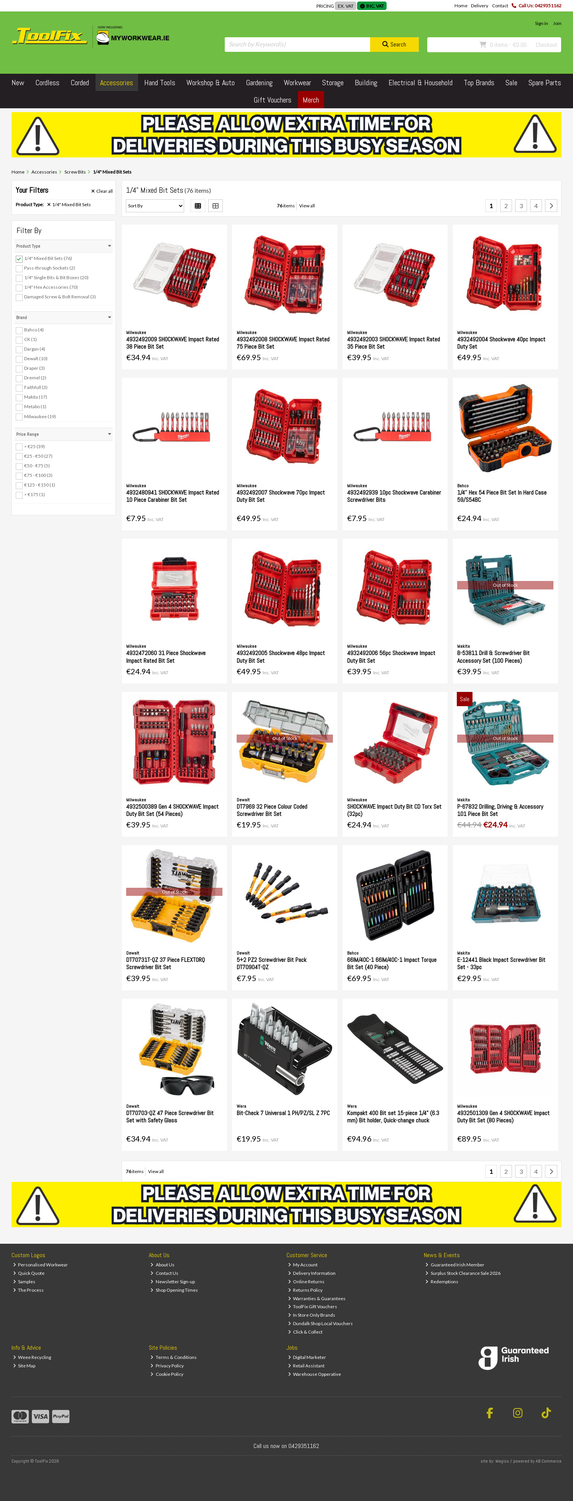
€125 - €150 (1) (39, 485)
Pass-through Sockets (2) (49, 268)
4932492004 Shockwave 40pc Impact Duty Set (501, 343)
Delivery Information (312, 1273)
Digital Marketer (307, 1357)
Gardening (259, 83)
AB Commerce (548, 1461)
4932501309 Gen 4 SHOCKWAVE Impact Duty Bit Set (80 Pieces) (503, 1116)
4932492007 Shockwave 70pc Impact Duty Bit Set (281, 496)
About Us (162, 1265)
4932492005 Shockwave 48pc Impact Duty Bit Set (281, 656)
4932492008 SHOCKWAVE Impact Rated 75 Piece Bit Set (283, 343)
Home (461, 5)
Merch (311, 100)
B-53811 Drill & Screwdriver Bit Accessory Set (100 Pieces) (493, 656)
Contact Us (164, 1273)
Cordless (47, 83)
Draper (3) (34, 368)
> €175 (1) (34, 494)
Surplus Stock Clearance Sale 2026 (463, 1273)
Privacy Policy (167, 1366)
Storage (333, 83)
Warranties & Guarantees (317, 1298)
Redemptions (441, 1281)
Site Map (24, 1366)
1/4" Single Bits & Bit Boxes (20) (56, 277)
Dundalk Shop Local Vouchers (320, 1323)
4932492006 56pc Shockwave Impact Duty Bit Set (391, 656)
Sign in (541, 23)
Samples (24, 1281)
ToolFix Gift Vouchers (313, 1306)
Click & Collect (305, 1332)
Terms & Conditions (173, 1357)
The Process (28, 1290)
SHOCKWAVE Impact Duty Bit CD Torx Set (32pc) (394, 810)
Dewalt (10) (36, 358)
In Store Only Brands (312, 1315)
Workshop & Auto (210, 83)
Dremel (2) (35, 378)
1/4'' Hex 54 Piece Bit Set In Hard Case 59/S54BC (502, 496)
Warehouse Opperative (314, 1374)
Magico (502, 1461)
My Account (303, 1265)
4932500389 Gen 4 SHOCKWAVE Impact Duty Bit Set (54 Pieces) (172, 810)
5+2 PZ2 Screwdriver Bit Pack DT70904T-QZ (271, 963)
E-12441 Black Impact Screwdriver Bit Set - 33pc (501, 963)
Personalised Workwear (40, 1265)
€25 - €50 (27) (38, 455)
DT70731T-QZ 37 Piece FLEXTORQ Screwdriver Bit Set (165, 963)
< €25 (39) (34, 446)
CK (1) (30, 339)
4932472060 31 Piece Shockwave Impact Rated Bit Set (166, 656)
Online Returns (306, 1281)
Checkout (546, 45)
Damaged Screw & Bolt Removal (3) (60, 297)
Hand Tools (159, 83)
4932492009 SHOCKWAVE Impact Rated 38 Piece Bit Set (172, 343)
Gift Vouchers (272, 100)
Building (366, 83)
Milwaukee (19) (40, 416)
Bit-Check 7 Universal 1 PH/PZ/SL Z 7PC (283, 1113)
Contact (500, 5)
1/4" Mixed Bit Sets (69, 204)
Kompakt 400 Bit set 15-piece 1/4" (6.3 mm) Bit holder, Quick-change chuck (393, 1116)
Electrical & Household (421, 83)
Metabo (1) (35, 406)
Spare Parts (545, 83)
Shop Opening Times (174, 1290)
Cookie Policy (166, 1374)
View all (307, 206)
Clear (102, 191)
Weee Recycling (32, 1357)
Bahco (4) (34, 330)
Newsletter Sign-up (172, 1281)
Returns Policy (305, 1290)
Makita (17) (35, 397)
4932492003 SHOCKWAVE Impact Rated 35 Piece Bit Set (393, 343)
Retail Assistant (306, 1366)
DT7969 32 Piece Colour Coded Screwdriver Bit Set (272, 810)
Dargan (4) (34, 349)
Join (557, 23)
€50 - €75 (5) (37, 465)
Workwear (297, 83)
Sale (511, 83)
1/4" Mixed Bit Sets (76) (48, 258)
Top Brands (479, 83)
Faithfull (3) (36, 387)
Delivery (479, 5)
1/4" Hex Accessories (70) (51, 287)
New (18, 83)
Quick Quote (29, 1273)
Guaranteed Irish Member (454, 1265)
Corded (80, 83)
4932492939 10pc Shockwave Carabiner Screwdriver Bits (394, 496)
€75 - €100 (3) (38, 475)
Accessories (116, 83)
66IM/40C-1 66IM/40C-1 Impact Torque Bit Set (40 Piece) (391, 963)
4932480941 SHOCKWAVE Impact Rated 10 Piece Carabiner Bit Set (172, 496)
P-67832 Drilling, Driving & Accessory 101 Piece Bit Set (500, 810)
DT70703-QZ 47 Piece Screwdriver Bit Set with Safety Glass (170, 1116)
